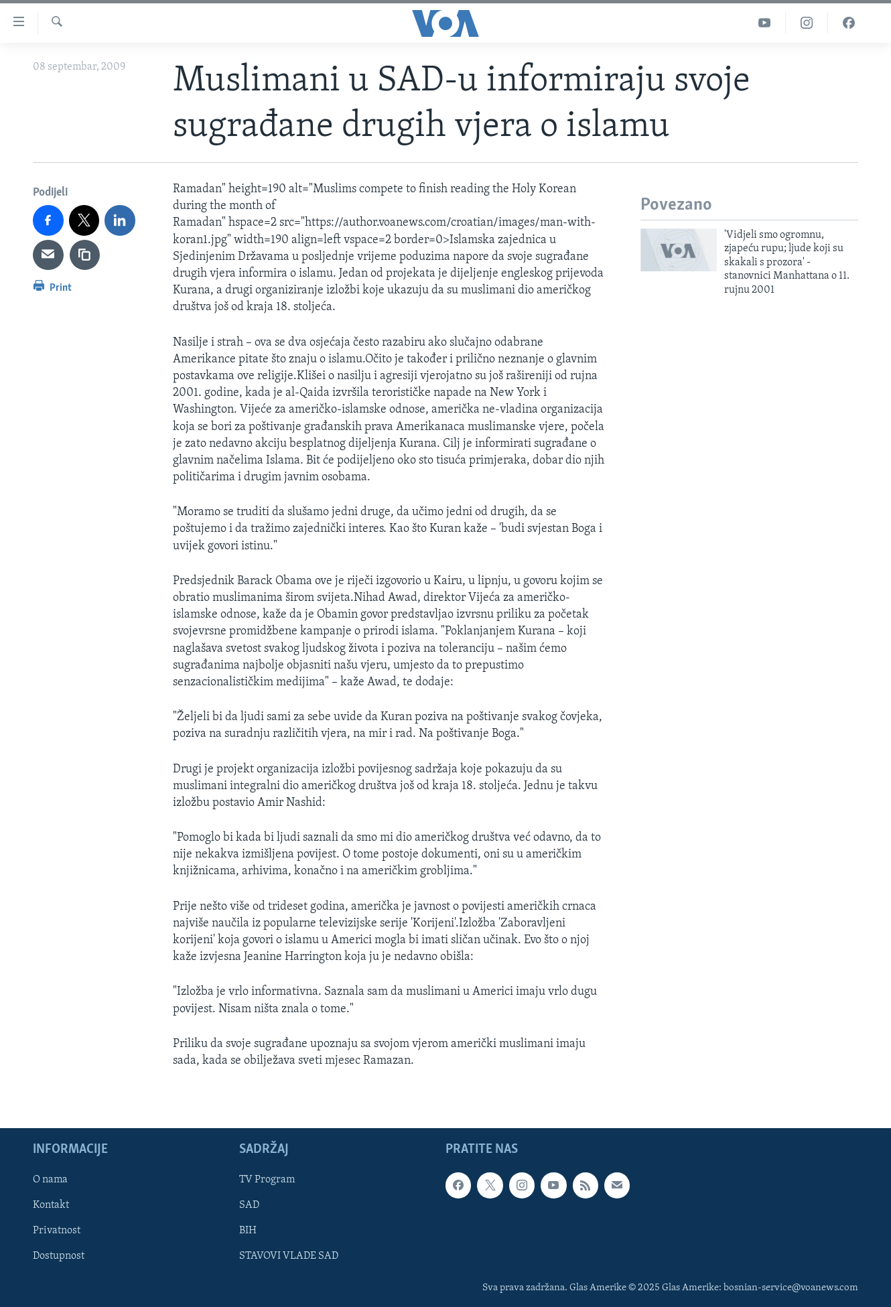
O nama (50, 1179)
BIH (248, 1231)
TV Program (267, 1179)
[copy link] (85, 255)
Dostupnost (58, 1256)
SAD (249, 1205)
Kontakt (51, 1205)
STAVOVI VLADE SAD (288, 1256)
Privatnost (56, 1231)
